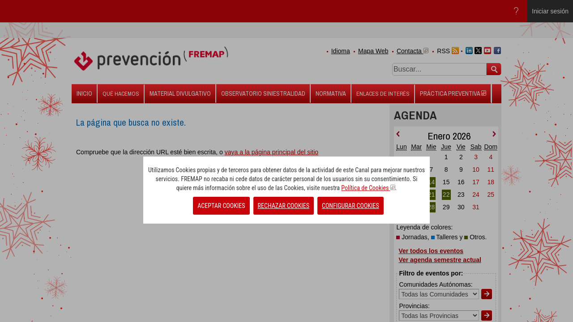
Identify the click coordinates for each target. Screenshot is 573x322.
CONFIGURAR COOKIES (350, 205)
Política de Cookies (368, 187)
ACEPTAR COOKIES (221, 205)
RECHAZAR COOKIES (283, 205)
